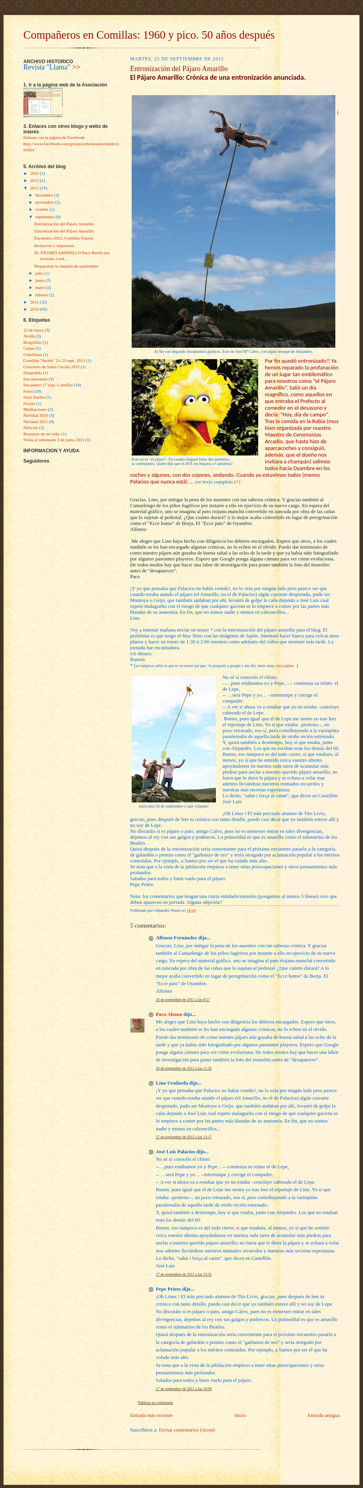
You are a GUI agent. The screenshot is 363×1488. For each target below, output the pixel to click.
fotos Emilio (34, 397)
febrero (42, 294)
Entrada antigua (324, 1415)
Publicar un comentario (155, 1403)
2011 (35, 302)
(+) (237, 482)
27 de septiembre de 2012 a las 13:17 (184, 1137)
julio (39, 273)
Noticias (30, 427)
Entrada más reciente (151, 1415)
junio (40, 280)
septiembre (45, 216)
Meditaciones (35, 409)
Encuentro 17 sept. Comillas (48, 384)
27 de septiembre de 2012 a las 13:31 (184, 1274)
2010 (35, 309)
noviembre (45, 202)
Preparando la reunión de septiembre (66, 266)
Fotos (28, 391)
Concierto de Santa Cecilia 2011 (51, 366)
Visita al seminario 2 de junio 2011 (53, 439)
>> (76, 67)
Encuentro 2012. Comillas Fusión (63, 238)
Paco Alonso (169, 1014)
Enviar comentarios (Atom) (187, 1430)
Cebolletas (32, 354)
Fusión (29, 403)
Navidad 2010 (35, 415)
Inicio (240, 1415)
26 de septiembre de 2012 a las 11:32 (184, 1068)
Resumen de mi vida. (41, 433)
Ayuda (28, 336)
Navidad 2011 (35, 421)
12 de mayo (33, 330)
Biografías (32, 342)
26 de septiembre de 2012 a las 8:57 (183, 1000)
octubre (42, 209)
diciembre (44, 195)
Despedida (32, 372)
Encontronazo (35, 379)
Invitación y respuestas (54, 245)
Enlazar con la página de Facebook (53, 137)
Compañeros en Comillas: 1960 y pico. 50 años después (149, 35)
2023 (35, 173)
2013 (35, 180)
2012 (35, 188)
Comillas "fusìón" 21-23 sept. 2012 (54, 360)
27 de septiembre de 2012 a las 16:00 (184, 1389)
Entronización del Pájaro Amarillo (64, 223)
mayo (40, 287)
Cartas (28, 348)
